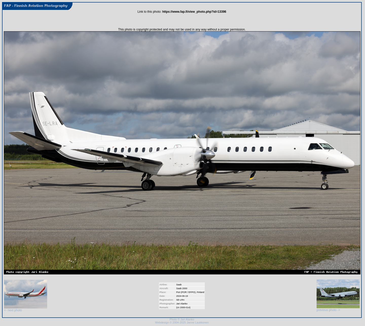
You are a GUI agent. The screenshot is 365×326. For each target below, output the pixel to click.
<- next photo (25, 309)
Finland (200, 292)
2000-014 (185, 307)
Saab (178, 284)
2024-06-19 (182, 296)
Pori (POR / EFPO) (185, 292)
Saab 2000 (181, 288)
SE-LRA (180, 300)
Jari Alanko (181, 303)
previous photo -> (338, 308)
